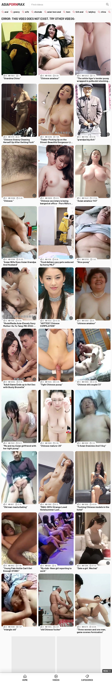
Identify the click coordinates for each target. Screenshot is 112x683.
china (103, 12)
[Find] (107, 4)
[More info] (34, 73)
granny (16, 12)
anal (6, 12)
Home (25, 680)
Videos (55, 680)
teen (68, 12)
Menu (105, 671)
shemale (38, 12)
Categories (87, 680)
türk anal (79, 12)
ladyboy (92, 12)
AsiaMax (13, 4)
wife (27, 12)
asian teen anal (54, 12)
